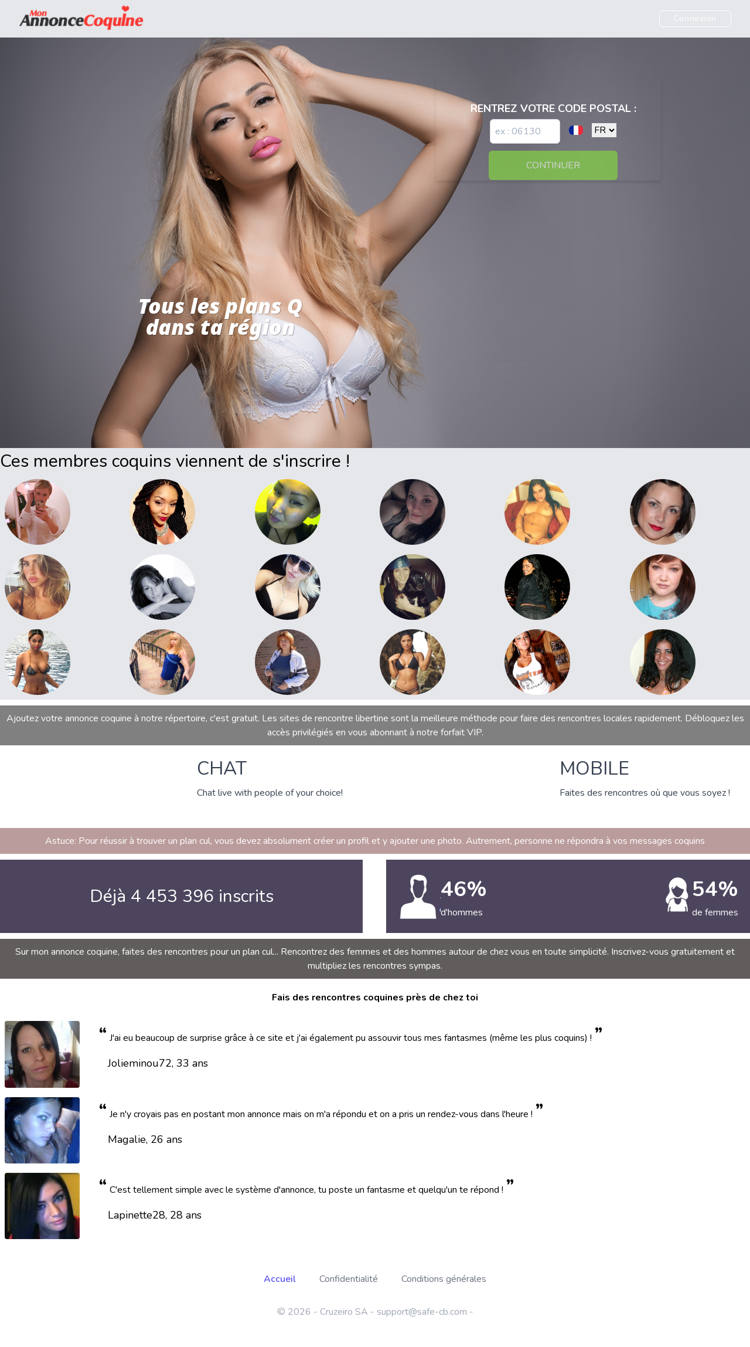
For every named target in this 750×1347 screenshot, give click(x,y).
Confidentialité (348, 1279)
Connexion (695, 18)
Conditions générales (443, 1279)
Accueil (280, 1279)
